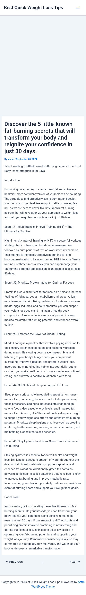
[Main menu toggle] (78, 8)
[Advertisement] (43, 60)
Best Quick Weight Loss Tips (33, 7)
